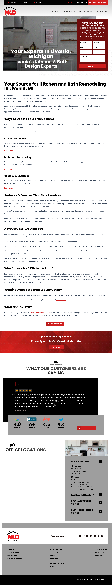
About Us (25, 2)
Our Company (56, 550)
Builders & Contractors (59, 561)
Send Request (92, 66)
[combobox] (99, 52)
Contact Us (38, 2)
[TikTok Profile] (98, 536)
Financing (54, 558)
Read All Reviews (85, 428)
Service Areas (55, 552)
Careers (53, 555)
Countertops (12, 555)
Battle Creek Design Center (86, 511)
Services (10, 550)
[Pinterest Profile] (102, 536)
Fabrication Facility (86, 494)
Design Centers (54, 324)
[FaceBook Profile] (80, 536)
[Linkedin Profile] (87, 536)
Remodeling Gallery (57, 564)
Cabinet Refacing (13, 552)
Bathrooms (85, 11)
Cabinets (54, 11)
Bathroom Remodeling (15, 561)
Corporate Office (86, 461)
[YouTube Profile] (94, 536)
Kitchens (68, 11)
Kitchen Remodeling (14, 558)
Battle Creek (99, 552)
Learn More (55, 347)
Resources (12, 2)
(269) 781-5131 (60, 537)
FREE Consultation (97, 2)
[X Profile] (91, 536)
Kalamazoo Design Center (86, 502)
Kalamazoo (99, 555)
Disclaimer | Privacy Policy (16, 580)
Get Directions (76, 473)
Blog (52, 567)
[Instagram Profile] (83, 536)
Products (101, 11)
